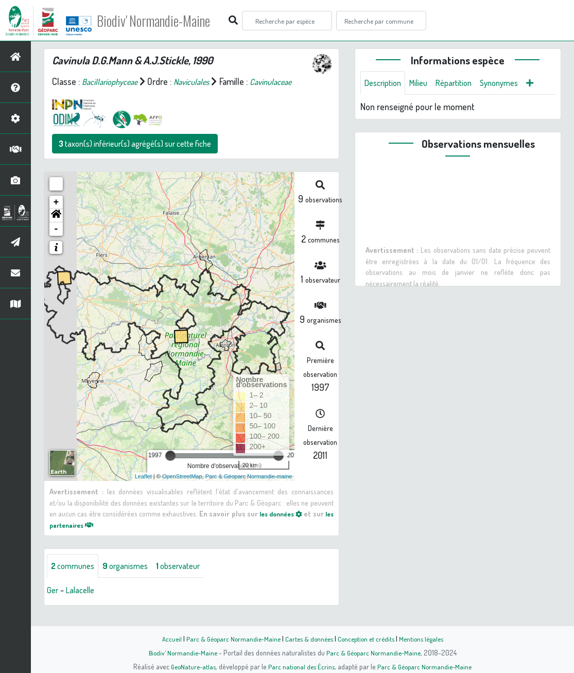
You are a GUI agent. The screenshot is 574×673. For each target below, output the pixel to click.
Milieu (424, 83)
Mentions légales (427, 638)
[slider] (170, 469)
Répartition (463, 83)
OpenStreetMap (182, 490)
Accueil (164, 638)
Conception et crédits (368, 638)
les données (287, 527)
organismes (133, 580)
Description (385, 83)
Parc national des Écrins (300, 666)
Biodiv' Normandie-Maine (169, 20)
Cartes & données (308, 638)
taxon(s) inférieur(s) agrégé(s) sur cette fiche (135, 157)
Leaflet (143, 490)
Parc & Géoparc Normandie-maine (248, 490)
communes (75, 580)
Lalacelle (83, 605)
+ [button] (56, 216)
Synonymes (512, 83)
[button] (56, 229)
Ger (53, 605)
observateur (190, 580)
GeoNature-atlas (190, 666)
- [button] (56, 243)
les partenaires (80, 538)
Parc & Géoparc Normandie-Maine (228, 638)
